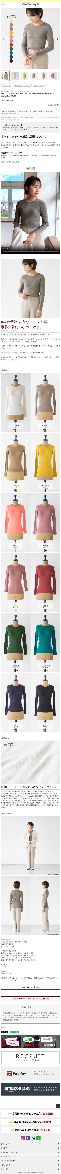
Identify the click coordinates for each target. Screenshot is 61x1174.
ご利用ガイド (5, 1144)
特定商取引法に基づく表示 (10, 1152)
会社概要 (4, 1148)
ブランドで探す (6, 85)
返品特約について (7, 1027)
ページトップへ (58, 1106)
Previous (3, 39)
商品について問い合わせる (10, 162)
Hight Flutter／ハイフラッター (22, 85)
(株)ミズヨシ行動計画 (8, 1161)
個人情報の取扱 (6, 1156)
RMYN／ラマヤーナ (39, 85)
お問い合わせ (5, 1165)
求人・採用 (4, 1169)
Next (57, 39)
